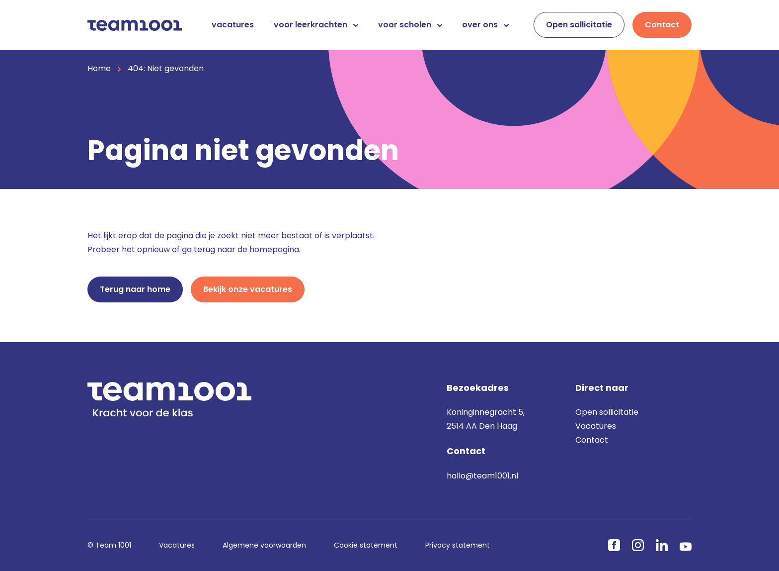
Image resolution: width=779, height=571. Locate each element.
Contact (662, 24)
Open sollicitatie (579, 24)
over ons (485, 24)
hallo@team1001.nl (482, 475)
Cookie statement (365, 545)
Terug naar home (135, 289)
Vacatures (595, 426)
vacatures (233, 24)
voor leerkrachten (316, 24)
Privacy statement (457, 545)
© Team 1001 (109, 545)
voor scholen (410, 24)
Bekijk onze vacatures (247, 289)
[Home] (134, 24)
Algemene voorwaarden (264, 545)
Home (99, 68)
